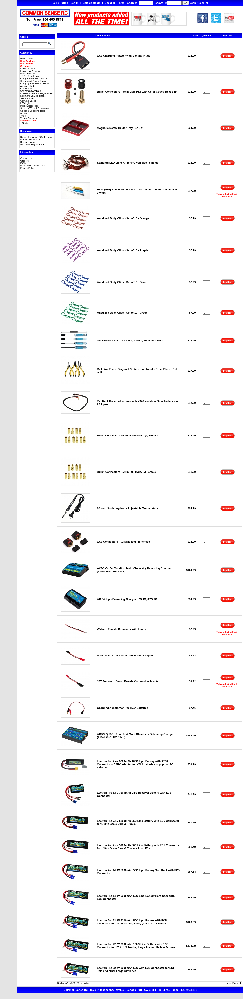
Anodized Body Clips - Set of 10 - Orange (123, 218)
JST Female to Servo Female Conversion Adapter (128, 681)
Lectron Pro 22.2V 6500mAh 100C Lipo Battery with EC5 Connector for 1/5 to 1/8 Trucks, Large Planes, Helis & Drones (136, 946)
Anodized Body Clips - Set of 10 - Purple (122, 250)
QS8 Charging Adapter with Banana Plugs (123, 55)
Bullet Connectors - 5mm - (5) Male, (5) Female (126, 471)
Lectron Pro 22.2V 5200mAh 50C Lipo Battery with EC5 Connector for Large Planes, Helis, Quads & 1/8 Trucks (132, 922)
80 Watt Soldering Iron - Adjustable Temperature (127, 508)
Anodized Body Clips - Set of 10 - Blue (121, 282)
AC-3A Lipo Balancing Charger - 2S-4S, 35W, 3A (127, 599)
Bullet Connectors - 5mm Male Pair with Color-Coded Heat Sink (137, 91)
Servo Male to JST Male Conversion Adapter (125, 655)
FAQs (23, 163)
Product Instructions (30, 139)
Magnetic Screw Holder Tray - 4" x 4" (120, 128)
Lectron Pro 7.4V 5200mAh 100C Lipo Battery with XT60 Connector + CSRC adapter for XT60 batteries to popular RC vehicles (135, 764)
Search (24, 37)
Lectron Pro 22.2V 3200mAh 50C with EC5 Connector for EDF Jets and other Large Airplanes (136, 969)
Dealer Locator (199, 3)
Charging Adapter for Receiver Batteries (122, 707)
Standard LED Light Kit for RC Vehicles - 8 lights (127, 162)
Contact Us (26, 158)
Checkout (111, 3)
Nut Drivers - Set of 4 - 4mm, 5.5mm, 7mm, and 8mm (130, 340)
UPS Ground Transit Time (33, 165)
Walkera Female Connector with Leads (121, 629)
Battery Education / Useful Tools (36, 137)
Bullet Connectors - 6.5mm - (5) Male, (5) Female (127, 435)
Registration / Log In (65, 3)
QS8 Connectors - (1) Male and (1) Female (123, 541)
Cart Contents (92, 3)
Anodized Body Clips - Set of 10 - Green (122, 312)
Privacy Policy (27, 168)
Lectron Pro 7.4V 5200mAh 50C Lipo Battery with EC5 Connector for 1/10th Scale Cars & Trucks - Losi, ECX (138, 847)
